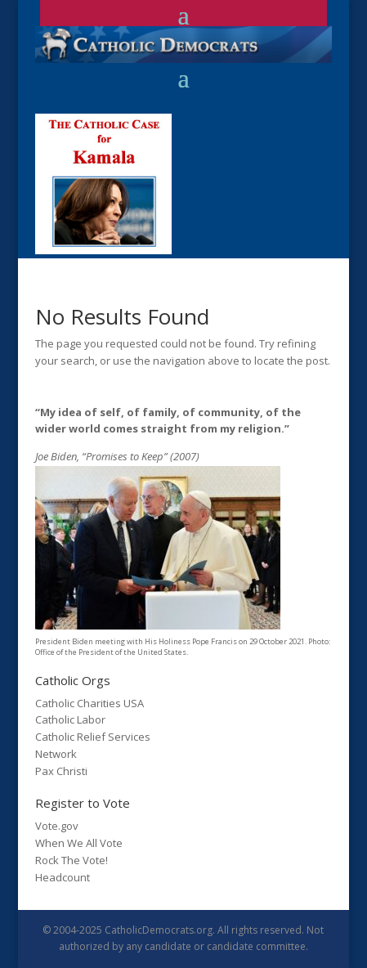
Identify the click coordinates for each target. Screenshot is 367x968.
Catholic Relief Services (92, 736)
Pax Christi (61, 771)
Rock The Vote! (71, 860)
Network (56, 753)
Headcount (62, 877)
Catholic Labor (70, 719)
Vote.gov (56, 825)
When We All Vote (79, 843)
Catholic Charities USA (89, 703)
